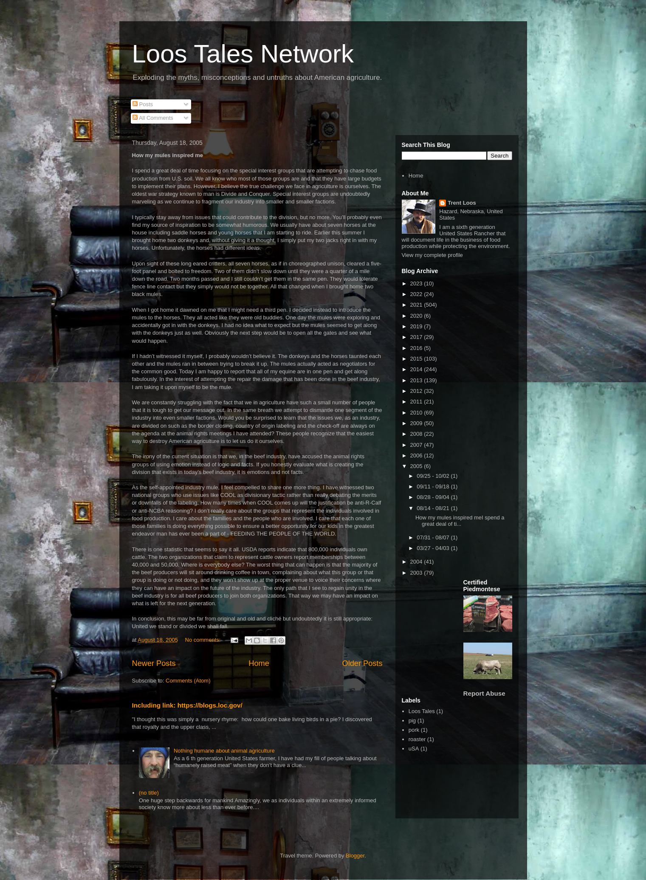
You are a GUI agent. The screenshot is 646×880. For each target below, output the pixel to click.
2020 (417, 316)
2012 (417, 391)
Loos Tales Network (243, 53)
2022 (417, 294)
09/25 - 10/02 (434, 476)
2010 (417, 412)
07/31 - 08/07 (434, 537)
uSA (414, 748)
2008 (417, 434)
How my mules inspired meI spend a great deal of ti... (460, 520)
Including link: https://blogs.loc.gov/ (187, 705)
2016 (417, 348)
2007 (417, 445)
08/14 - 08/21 (434, 508)
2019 (417, 326)
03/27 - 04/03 (434, 548)
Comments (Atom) (188, 680)
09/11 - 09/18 (434, 486)
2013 (417, 380)
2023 (417, 283)
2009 (417, 423)
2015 (417, 358)
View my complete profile (432, 255)
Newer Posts (154, 663)
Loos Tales (422, 711)
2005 (417, 466)
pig (412, 720)
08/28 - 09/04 (434, 497)
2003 (417, 573)
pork (414, 730)
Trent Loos (462, 203)
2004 (417, 561)
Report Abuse (484, 693)
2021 (417, 305)
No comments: (203, 640)
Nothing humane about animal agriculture (224, 750)
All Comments (153, 118)
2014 (417, 369)
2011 (417, 401)
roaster (417, 739)
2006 (417, 455)
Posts (143, 104)
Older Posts (362, 663)
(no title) (149, 793)
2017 (417, 337)
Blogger (355, 855)
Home (258, 663)
